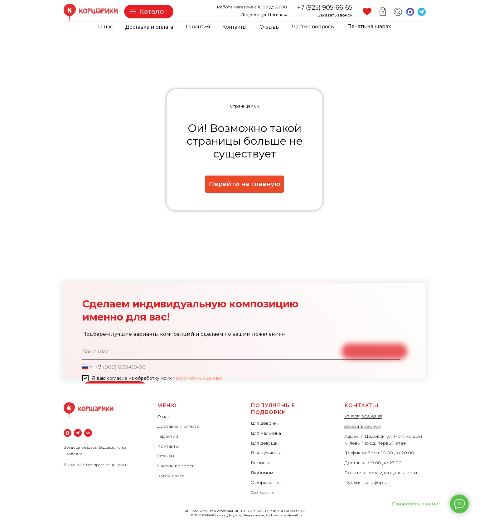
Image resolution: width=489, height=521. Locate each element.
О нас (105, 27)
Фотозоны (262, 492)
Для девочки (265, 423)
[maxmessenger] (67, 433)
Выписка (260, 463)
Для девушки (265, 443)
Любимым (262, 472)
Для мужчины (266, 453)
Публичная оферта (366, 482)
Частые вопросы (313, 27)
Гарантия (198, 27)
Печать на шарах (369, 26)
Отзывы (269, 27)
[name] (241, 351)
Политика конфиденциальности (380, 472)
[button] (335, 14)
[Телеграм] (78, 433)
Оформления (266, 482)
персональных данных (197, 378)
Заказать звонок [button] (362, 426)
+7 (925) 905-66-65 (324, 7)
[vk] (88, 433)
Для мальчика (266, 433)
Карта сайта (170, 476)
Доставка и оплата (149, 27)
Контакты (234, 27)
